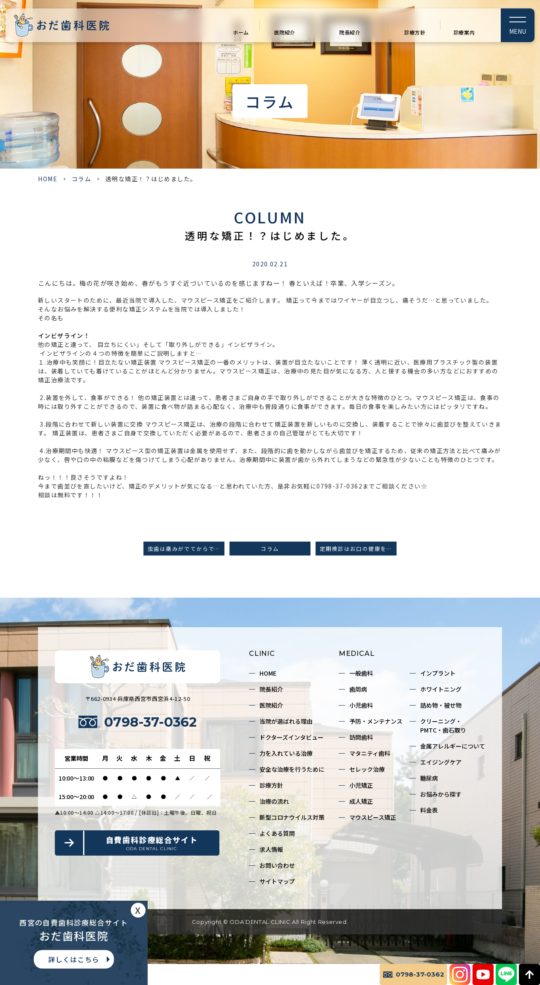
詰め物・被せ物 (441, 705)
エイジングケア (441, 762)
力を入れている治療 (286, 753)
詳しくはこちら (74, 959)
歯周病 (358, 689)
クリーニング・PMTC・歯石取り (443, 725)
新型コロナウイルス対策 (291, 817)
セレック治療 (367, 769)
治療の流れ (274, 801)
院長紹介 (349, 32)
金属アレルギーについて (452, 746)
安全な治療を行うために (291, 769)
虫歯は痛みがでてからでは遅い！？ (186, 549)
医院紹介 (284, 32)
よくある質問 (277, 833)
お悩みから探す (441, 794)
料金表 (429, 810)
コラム (82, 178)
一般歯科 (361, 673)
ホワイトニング (441, 689)
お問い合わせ (277, 865)
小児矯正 (361, 785)
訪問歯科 (361, 737)
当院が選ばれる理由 (286, 721)
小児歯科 (361, 705)
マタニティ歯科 (369, 753)
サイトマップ (277, 881)
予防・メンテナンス (375, 721)
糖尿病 (429, 778)
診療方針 (414, 32)
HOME (47, 178)
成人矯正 (361, 801)
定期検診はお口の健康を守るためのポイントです (358, 549)
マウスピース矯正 (372, 817)
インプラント (438, 673)
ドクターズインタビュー (291, 737)
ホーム (241, 32)
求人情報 (271, 849)
